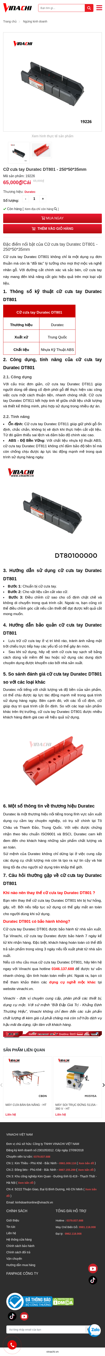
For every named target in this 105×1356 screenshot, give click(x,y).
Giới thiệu (12, 1220)
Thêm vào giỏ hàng (52, 228)
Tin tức (10, 1226)
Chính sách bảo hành (20, 1246)
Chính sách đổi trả (18, 1252)
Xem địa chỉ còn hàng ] (41, 209)
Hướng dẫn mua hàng (20, 1265)
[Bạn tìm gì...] (65, 8)
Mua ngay (52, 218)
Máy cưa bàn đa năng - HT (25, 1104)
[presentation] (1, 1084)
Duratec (29, 192)
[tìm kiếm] (89, 8)
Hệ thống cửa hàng (19, 1239)
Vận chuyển (14, 1258)
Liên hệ (11, 1233)
